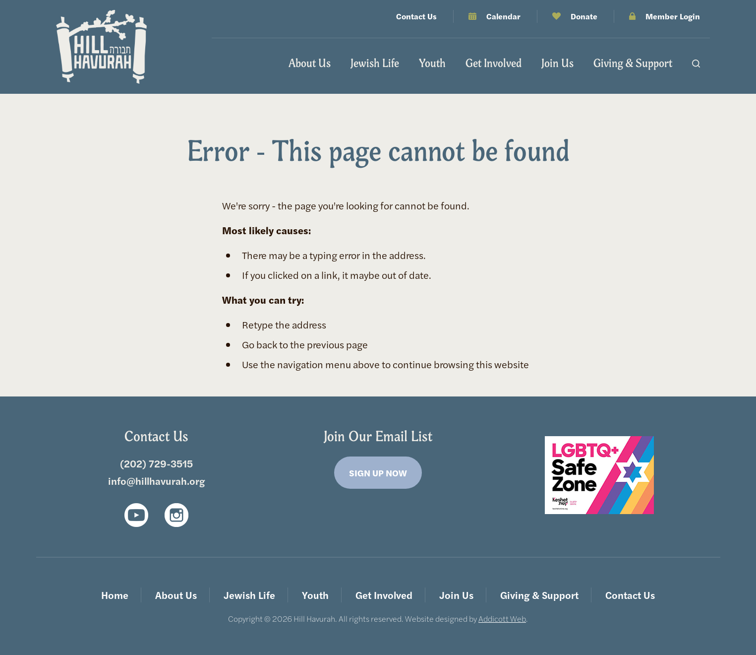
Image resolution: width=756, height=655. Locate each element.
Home (114, 595)
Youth (432, 63)
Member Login (672, 16)
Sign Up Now (378, 472)
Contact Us (416, 16)
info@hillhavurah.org (156, 480)
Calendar (503, 16)
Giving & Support (632, 63)
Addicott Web (502, 618)
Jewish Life (374, 63)
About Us (310, 63)
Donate (584, 16)
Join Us (557, 63)
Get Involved (493, 63)
